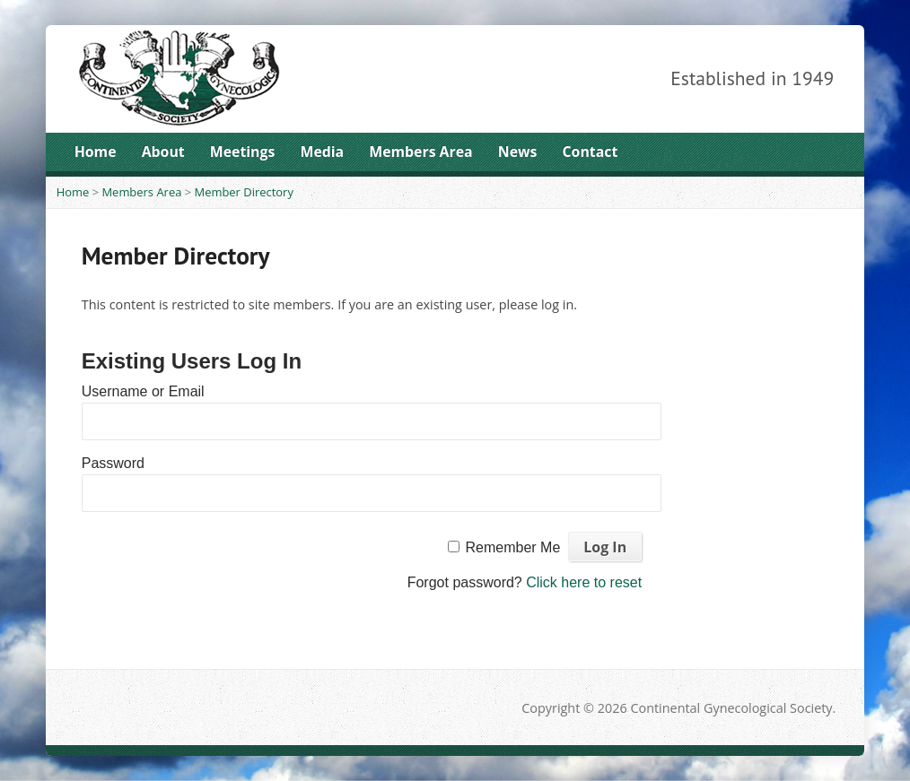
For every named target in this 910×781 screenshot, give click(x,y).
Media (322, 151)
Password (113, 463)
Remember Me (512, 547)
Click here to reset (584, 582)
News (518, 151)
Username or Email (143, 391)
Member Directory (244, 192)
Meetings (243, 151)
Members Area (420, 151)
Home (95, 151)
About (163, 151)
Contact (590, 151)
